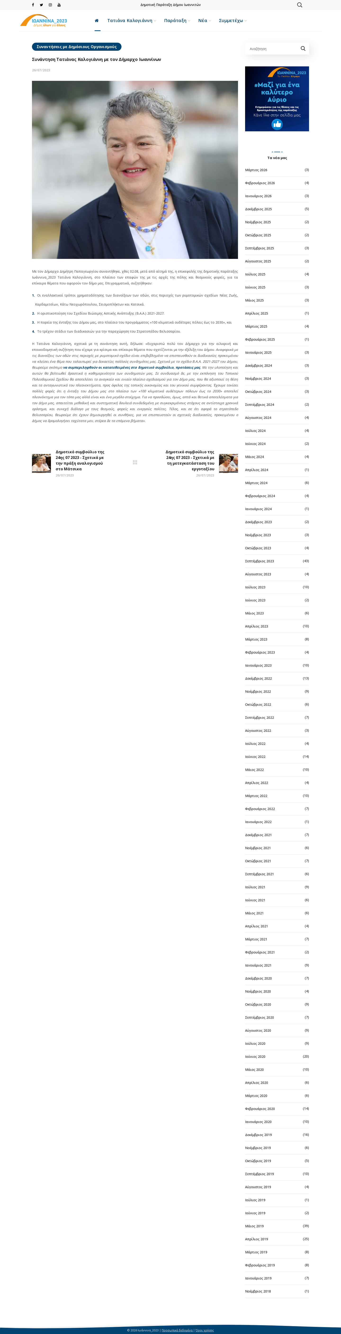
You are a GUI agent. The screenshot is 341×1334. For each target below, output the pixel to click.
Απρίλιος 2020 (256, 1082)
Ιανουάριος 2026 (258, 196)
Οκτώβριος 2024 (258, 391)
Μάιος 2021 (254, 913)
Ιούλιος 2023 (255, 587)
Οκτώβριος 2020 (258, 1004)
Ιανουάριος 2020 (258, 1121)
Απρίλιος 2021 (256, 926)
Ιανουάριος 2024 (258, 509)
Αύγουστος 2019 (258, 1187)
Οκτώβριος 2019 (258, 1161)
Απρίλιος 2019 (256, 1239)
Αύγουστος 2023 (258, 574)
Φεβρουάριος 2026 (260, 183)
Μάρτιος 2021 (256, 939)
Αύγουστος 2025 (258, 261)
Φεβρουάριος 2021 (260, 952)
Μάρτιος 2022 (256, 795)
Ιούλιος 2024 (255, 430)
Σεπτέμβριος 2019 (259, 1174)
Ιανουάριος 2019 (258, 1278)
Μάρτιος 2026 (256, 170)
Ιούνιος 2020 (255, 1056)
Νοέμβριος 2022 (258, 691)
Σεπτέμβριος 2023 (259, 561)
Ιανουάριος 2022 (258, 822)
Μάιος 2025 (254, 300)
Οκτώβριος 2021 (258, 861)
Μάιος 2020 (254, 1069)
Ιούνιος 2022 (255, 756)
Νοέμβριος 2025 (258, 222)
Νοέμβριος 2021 (258, 848)
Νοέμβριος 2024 (258, 378)
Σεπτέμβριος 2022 (259, 717)
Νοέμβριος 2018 (258, 1291)
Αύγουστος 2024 (258, 417)
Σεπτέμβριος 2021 (259, 874)
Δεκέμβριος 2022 (258, 678)
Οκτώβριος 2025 (258, 235)
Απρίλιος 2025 (256, 313)
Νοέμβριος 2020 (258, 991)
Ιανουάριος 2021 (258, 965)
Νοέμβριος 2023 (258, 535)
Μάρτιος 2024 (256, 483)
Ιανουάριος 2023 (258, 665)
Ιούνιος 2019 (255, 1213)
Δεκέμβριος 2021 (258, 835)
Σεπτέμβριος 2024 (259, 404)
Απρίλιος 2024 (256, 470)
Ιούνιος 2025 (255, 287)
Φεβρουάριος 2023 (260, 652)
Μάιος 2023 (254, 613)
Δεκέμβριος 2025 (258, 209)
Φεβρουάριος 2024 (260, 496)
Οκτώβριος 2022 (258, 704)
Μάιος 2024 (254, 456)
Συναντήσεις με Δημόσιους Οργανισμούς (77, 46)
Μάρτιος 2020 (256, 1095)
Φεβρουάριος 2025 (260, 339)
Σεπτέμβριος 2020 (259, 1017)
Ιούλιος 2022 (255, 743)
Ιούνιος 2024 (255, 443)
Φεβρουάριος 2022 (260, 809)
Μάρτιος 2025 (256, 326)
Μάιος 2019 (254, 1226)
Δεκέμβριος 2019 (258, 1134)
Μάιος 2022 (254, 769)
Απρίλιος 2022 (256, 782)
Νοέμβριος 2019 (258, 1148)
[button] (299, 4)
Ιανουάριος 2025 (258, 352)
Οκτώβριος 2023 (258, 548)
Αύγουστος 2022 (258, 730)
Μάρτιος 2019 (256, 1252)
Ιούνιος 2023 (255, 600)
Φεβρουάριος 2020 (260, 1108)
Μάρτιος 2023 (256, 639)
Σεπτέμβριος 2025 (259, 248)
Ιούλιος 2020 (255, 1043)
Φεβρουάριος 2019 (260, 1265)
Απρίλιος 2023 (256, 626)
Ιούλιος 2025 (255, 274)
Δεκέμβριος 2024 (258, 365)
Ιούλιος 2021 (255, 887)
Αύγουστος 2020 (258, 1030)
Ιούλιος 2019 (255, 1200)
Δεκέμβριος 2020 (258, 978)
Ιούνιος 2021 (255, 900)
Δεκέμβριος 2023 (258, 522)
